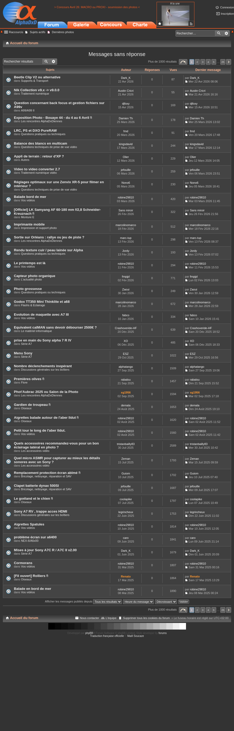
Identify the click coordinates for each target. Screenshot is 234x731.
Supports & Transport (34, 80)
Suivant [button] (228, 62)
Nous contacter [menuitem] (89, 618)
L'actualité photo (31, 279)
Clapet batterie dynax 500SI (36, 486)
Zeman (125, 458)
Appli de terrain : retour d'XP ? (39, 156)
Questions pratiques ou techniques (43, 134)
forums (163, 633)
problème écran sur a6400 (35, 537)
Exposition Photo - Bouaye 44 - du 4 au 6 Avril (51, 118)
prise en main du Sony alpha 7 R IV (42, 340)
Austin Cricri (126, 90)
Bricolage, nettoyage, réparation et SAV (46, 476)
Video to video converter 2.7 (37, 169)
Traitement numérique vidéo (39, 172)
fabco (125, 315)
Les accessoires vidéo (35, 450)
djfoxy (126, 103)
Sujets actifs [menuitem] (37, 32)
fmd (125, 131)
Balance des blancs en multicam (40, 143)
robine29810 (126, 197)
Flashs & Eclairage (33, 305)
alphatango (126, 366)
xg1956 (126, 392)
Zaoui (126, 289)
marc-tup (125, 237)
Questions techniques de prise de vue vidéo (49, 147)
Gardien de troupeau (31, 405)
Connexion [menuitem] (227, 7)
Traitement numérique (35, 93)
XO (126, 341)
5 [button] (214, 61)
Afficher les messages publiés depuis (83, 601)
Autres (25, 159)
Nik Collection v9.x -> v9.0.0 (36, 90)
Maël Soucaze (135, 636)
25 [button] (222, 61)
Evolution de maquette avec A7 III (41, 314)
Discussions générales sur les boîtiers (45, 369)
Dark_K (126, 77)
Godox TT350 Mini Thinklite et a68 (42, 302)
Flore (24, 382)
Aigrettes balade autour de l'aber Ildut (45, 418)
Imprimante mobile (29, 224)
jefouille (126, 169)
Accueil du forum (24, 618)
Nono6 (125, 182)
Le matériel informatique (36, 331)
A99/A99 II (27, 110)
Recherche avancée (226, 33)
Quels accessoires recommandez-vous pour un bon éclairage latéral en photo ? (56, 445)
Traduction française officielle (107, 636)
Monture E (27, 217)
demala (125, 405)
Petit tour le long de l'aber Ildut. (40, 430)
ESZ (126, 353)
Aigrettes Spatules (29, 524)
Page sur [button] (183, 62)
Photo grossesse (28, 289)
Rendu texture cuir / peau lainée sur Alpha (48, 250)
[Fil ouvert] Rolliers (29, 576)
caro (126, 537)
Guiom (125, 473)
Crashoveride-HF (126, 328)
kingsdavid (126, 144)
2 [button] (197, 61)
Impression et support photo (39, 227)
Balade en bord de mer (32, 589)
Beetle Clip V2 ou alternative (37, 77)
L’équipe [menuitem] (111, 618)
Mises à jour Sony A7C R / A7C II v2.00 (45, 550)
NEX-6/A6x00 (30, 540)
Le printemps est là (29, 263)
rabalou (126, 379)
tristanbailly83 (126, 444)
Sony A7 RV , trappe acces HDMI (40, 511)
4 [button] (208, 61)
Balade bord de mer (30, 197)
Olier (126, 157)
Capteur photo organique (34, 276)
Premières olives (27, 379)
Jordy (125, 250)
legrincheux (125, 512)
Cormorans (23, 563)
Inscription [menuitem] (227, 13)
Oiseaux (26, 408)
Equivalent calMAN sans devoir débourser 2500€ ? (55, 327)
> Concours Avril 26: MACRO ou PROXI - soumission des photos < (97, 7)
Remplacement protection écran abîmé (46, 473)
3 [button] (203, 61)
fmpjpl (126, 276)
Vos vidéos (28, 200)
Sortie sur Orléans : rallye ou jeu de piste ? (49, 237)
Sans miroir (126, 210)
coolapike (126, 499)
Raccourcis (16, 32)
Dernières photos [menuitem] (63, 32)
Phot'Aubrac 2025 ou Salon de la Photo (46, 392)
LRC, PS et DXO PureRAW (35, 130)
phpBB (89, 633)
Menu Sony (23, 353)
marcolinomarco (125, 225)
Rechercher (219, 33)
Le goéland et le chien (32, 498)
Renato (126, 576)
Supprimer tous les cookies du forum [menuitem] (146, 618)
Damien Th (126, 118)
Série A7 (26, 343)
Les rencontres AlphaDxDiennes (41, 121)
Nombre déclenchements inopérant (43, 366)
